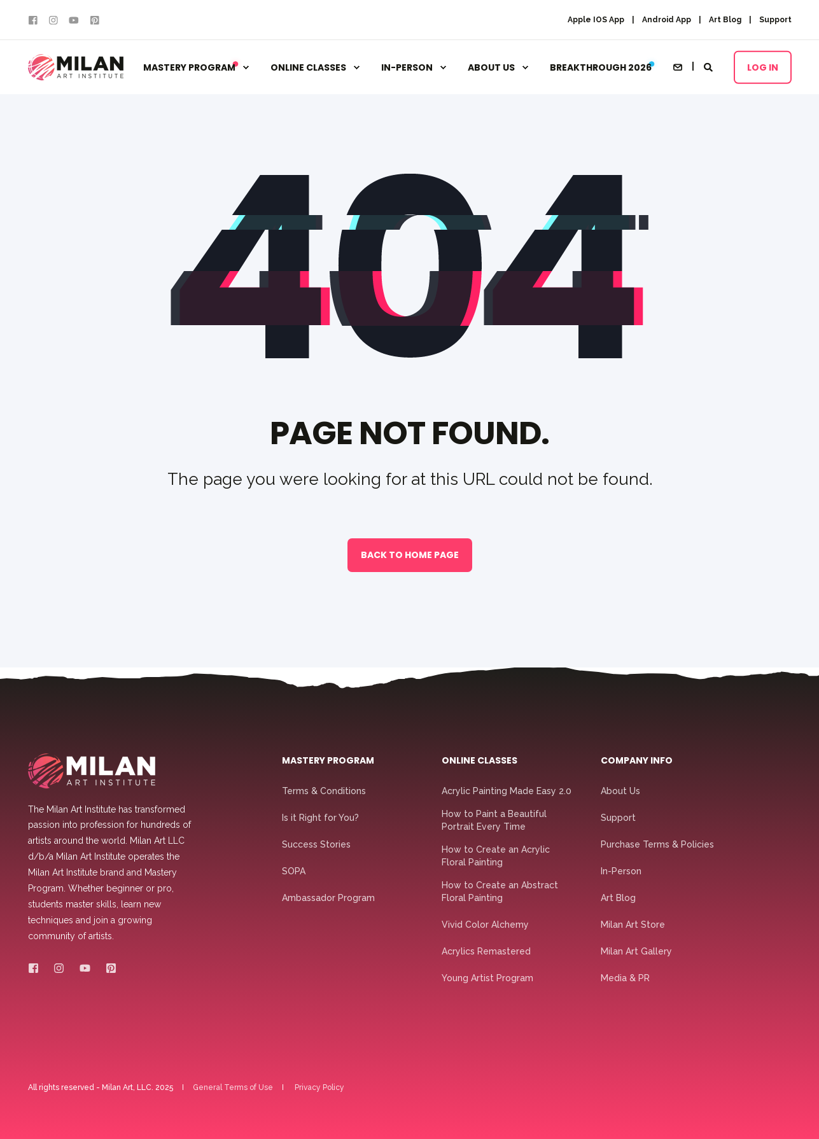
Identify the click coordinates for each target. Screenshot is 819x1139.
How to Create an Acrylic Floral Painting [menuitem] (496, 855)
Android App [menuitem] (666, 20)
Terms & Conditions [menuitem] (324, 791)
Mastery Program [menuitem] (191, 67)
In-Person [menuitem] (407, 67)
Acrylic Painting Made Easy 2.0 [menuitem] (506, 791)
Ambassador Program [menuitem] (328, 898)
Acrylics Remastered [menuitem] (486, 951)
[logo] (91, 771)
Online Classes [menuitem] (308, 67)
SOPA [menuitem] (293, 871)
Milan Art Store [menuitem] (633, 924)
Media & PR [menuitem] (625, 978)
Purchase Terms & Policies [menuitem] (657, 844)
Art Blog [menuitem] (725, 20)
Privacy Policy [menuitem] (319, 1087)
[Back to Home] (75, 67)
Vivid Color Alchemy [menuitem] (485, 924)
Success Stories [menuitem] (316, 844)
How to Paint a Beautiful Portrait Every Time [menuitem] (494, 820)
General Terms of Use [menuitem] (233, 1087)
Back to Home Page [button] (410, 555)
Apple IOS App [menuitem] (596, 20)
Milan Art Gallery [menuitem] (636, 951)
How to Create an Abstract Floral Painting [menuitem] (500, 891)
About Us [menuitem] (491, 67)
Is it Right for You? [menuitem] (320, 818)
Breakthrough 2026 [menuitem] (601, 67)
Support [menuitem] (775, 20)
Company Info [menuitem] (637, 761)
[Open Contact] (677, 66)
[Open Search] (709, 66)
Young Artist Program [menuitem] (487, 978)
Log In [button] (762, 66)
